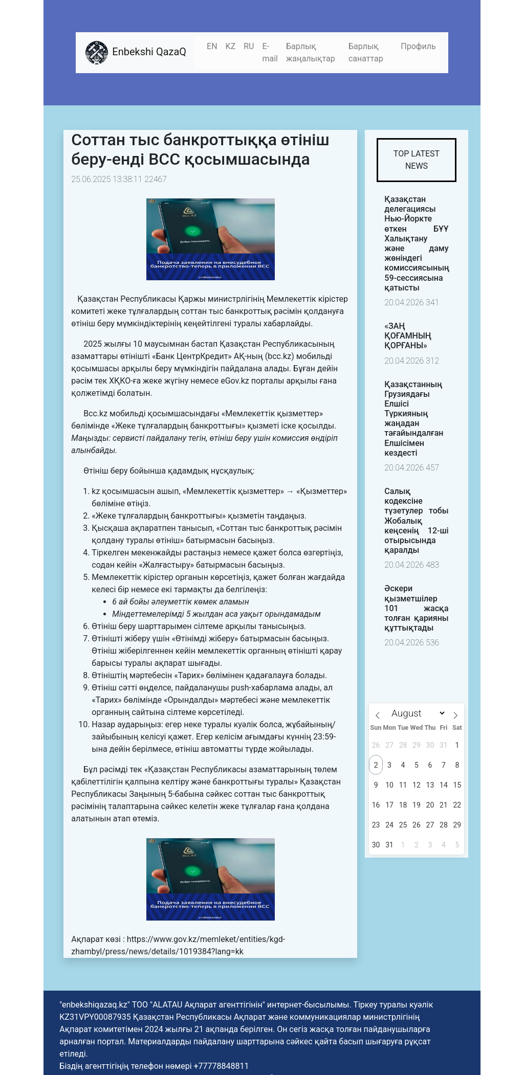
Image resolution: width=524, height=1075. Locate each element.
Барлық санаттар (365, 52)
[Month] (416, 713)
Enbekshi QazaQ (135, 52)
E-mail (270, 52)
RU (249, 46)
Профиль (418, 46)
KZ (231, 46)
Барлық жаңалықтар (310, 52)
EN (212, 46)
